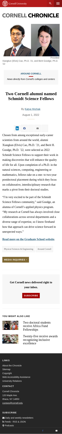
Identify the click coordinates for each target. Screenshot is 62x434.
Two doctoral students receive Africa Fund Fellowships (37, 326)
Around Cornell (31, 73)
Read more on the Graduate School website (28, 239)
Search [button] (50, 3)
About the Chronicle (12, 365)
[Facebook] (43, 431)
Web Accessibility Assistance (16, 377)
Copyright (7, 373)
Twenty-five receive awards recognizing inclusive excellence (40, 339)
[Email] (56, 431)
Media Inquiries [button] (15, 259)
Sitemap (6, 369)
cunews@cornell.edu (12, 403)
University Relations (12, 381)
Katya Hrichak (32, 109)
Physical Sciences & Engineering (18, 249)
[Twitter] (49, 431)
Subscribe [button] (31, 295)
